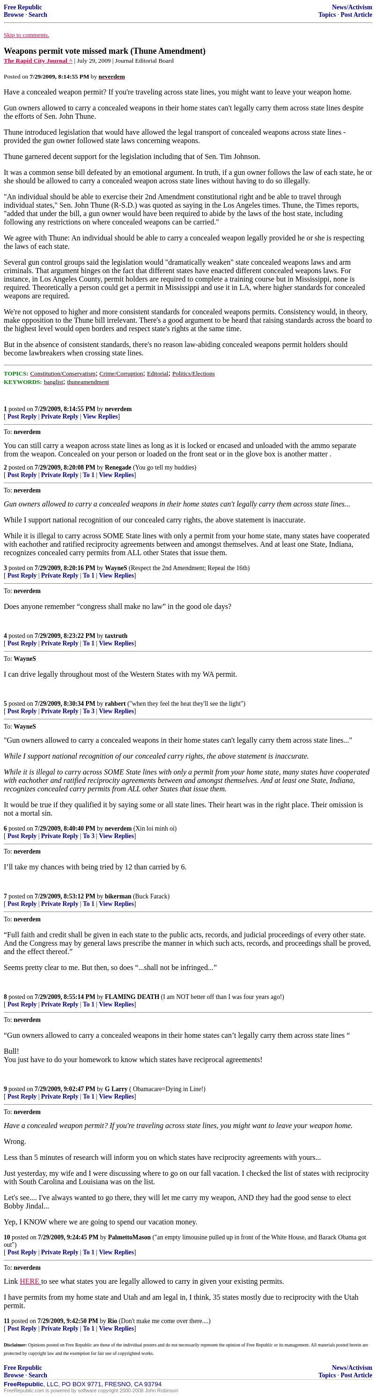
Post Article (356, 14)
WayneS (116, 568)
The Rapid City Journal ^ (38, 60)
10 (7, 1237)
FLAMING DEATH (132, 996)
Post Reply (22, 416)
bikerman (118, 896)
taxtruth (116, 635)
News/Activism (352, 7)
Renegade (118, 467)
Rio (112, 1321)
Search (38, 14)
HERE (30, 1281)
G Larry (116, 1089)
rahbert (115, 703)
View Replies (100, 416)
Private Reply (60, 416)
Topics (327, 14)
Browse (14, 14)
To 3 (89, 711)
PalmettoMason (129, 1237)
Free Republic (23, 7)
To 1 (89, 474)
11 (7, 1321)
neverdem (118, 409)
